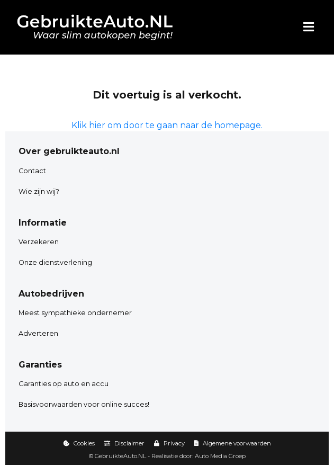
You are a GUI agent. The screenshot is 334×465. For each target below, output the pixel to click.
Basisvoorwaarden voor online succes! (84, 404)
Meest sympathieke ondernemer (75, 313)
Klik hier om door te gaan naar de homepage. (167, 125)
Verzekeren (39, 242)
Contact (32, 171)
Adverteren (38, 333)
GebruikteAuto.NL (120, 456)
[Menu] (308, 27)
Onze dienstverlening (55, 262)
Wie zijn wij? (39, 191)
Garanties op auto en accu (64, 384)
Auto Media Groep (220, 456)
